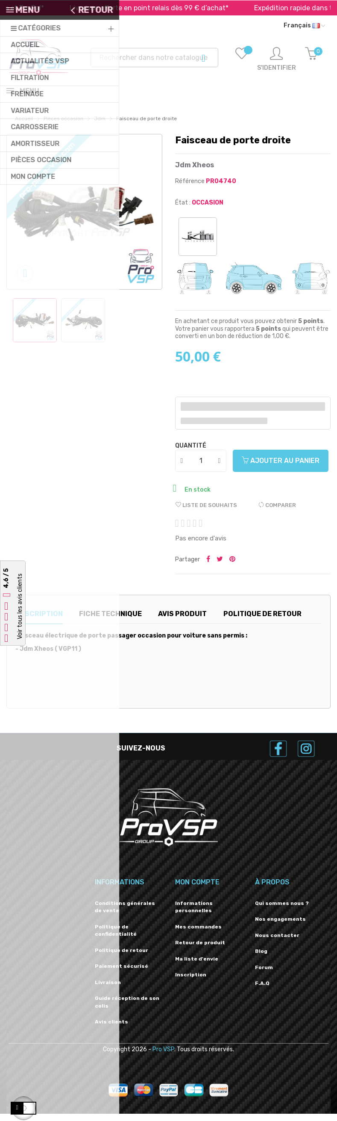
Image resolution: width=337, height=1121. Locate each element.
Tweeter (220, 567)
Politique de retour (121, 958)
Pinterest (232, 567)
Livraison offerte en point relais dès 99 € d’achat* (161, 8)
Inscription (190, 982)
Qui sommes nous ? (282, 910)
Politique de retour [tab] (262, 621)
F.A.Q (262, 990)
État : (182, 210)
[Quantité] (201, 468)
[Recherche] (154, 57)
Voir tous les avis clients (19, 607)
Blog (261, 958)
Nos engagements (280, 926)
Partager (208, 567)
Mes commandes (198, 934)
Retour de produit (200, 950)
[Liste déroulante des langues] (304, 25)
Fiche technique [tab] (110, 621)
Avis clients (111, 1029)
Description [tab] (39, 621)
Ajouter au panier (280, 468)
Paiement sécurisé (121, 973)
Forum (264, 975)
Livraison (108, 990)
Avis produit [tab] (182, 621)
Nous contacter (277, 943)
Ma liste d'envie (196, 966)
